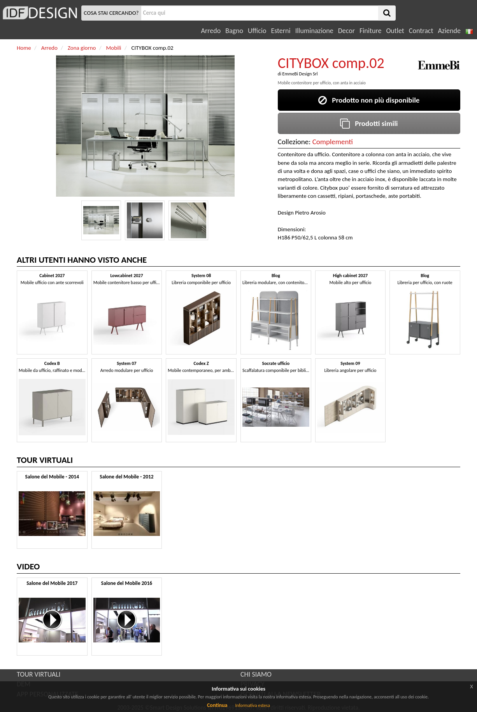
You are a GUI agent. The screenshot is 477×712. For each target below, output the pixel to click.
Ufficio (257, 30)
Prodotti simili (369, 123)
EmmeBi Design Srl (300, 74)
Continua (217, 705)
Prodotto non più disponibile (368, 100)
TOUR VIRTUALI (38, 674)
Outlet (395, 30)
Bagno (234, 30)
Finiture (370, 30)
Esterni (280, 30)
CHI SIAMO (256, 674)
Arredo (211, 30)
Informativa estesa (252, 705)
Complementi (332, 141)
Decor (346, 30)
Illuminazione (314, 30)
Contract (421, 30)
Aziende (449, 30)
